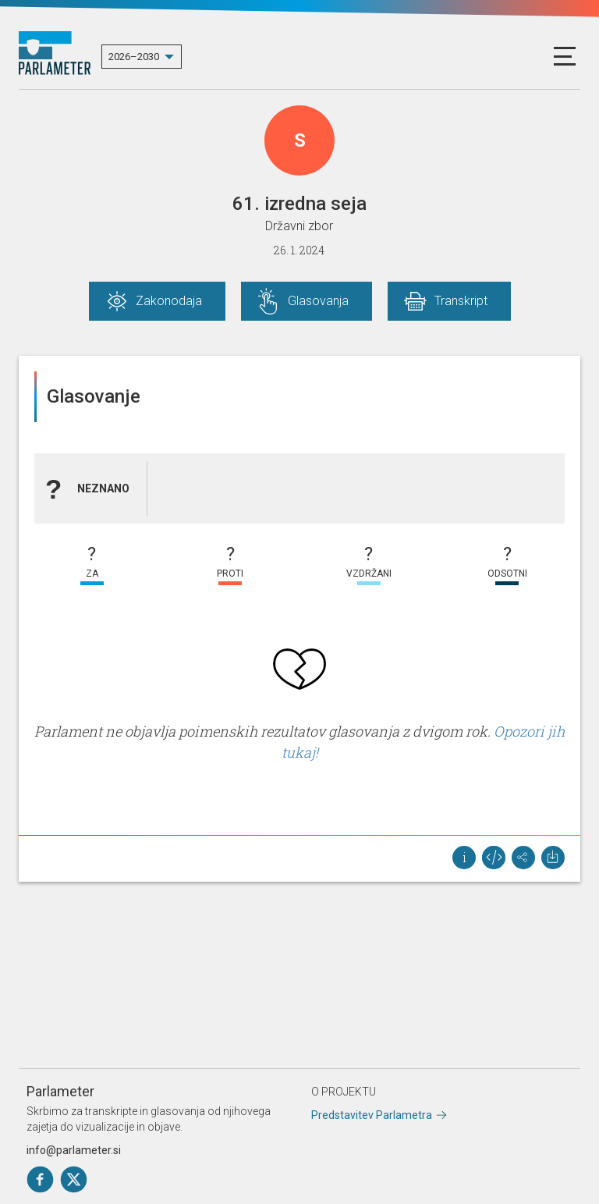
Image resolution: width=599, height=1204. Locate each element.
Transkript (460, 300)
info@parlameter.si (74, 1150)
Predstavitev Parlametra (371, 1115)
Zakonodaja (169, 300)
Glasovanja (318, 300)
